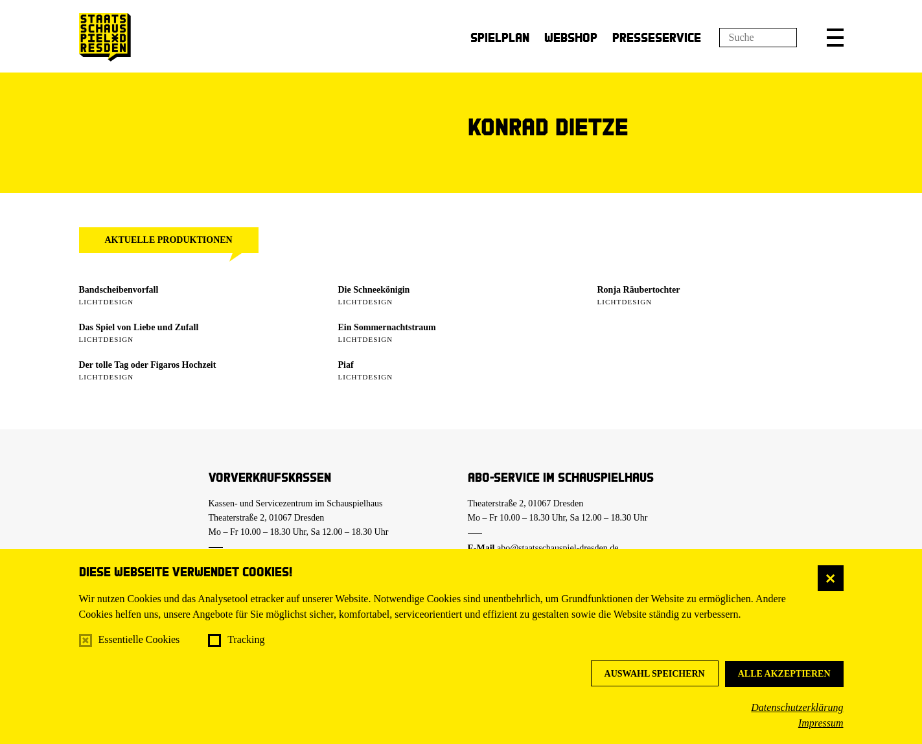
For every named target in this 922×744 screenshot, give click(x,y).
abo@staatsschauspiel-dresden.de (557, 548)
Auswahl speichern (655, 674)
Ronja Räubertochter (638, 290)
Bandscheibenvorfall (119, 290)
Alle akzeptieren (784, 674)
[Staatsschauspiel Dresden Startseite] (105, 37)
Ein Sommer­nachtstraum (387, 327)
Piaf (346, 365)
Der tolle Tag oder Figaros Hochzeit (147, 365)
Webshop (570, 37)
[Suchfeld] (758, 37)
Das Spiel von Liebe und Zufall (139, 327)
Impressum (821, 722)
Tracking (245, 639)
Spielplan (499, 37)
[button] (835, 37)
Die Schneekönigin (374, 290)
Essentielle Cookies (139, 639)
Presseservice (656, 37)
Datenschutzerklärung (797, 707)
